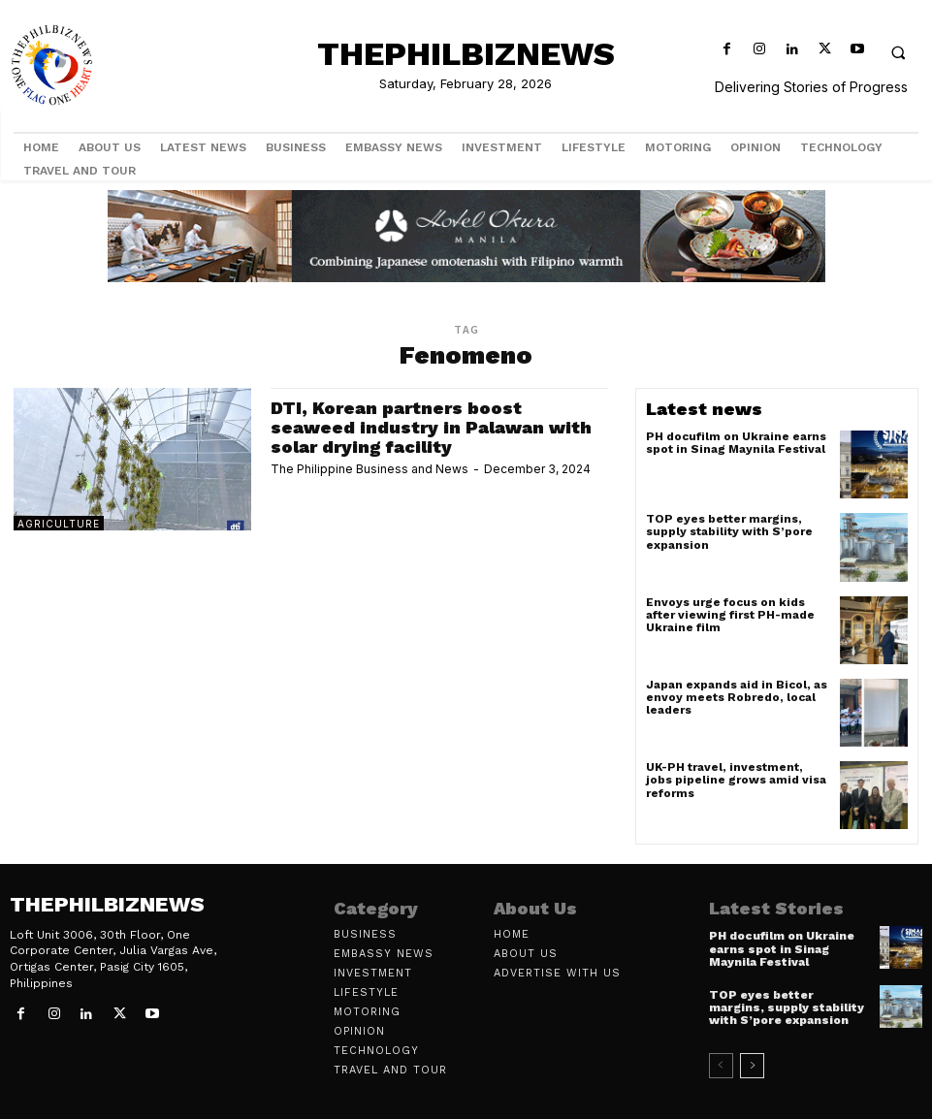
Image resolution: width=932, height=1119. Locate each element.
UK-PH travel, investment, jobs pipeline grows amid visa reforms (736, 779)
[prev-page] (721, 1065)
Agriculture (58, 523)
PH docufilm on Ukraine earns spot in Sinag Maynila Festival (736, 443)
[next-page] (752, 1065)
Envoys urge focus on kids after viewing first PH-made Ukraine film (730, 614)
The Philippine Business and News (369, 469)
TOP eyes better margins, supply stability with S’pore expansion (729, 531)
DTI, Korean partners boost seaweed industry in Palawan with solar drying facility (431, 427)
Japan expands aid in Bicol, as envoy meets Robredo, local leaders (736, 697)
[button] (898, 52)
